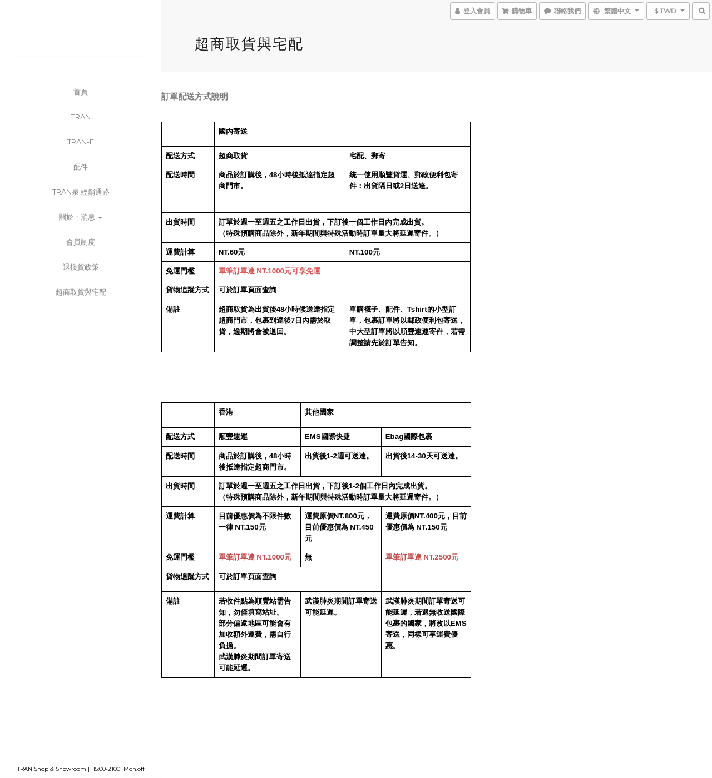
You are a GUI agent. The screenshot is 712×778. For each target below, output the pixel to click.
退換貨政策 (81, 266)
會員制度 (80, 241)
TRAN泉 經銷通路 (81, 191)
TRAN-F (80, 141)
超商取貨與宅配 (81, 291)
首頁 (80, 91)
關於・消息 (80, 216)
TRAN (81, 116)
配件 (80, 166)
